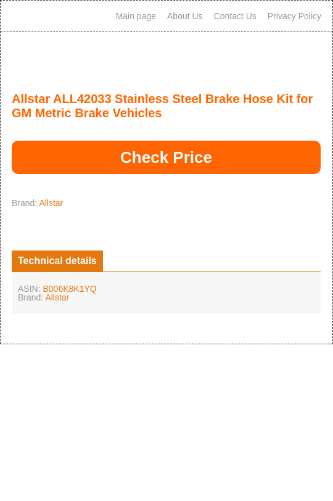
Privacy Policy (294, 16)
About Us (185, 16)
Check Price (166, 157)
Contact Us (235, 16)
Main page (136, 16)
